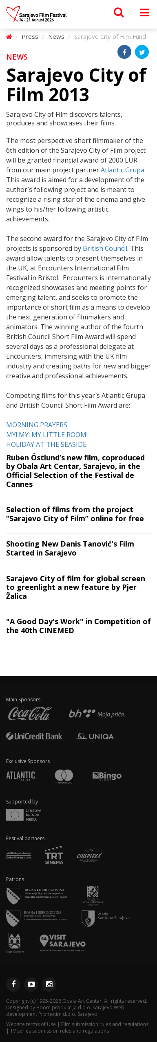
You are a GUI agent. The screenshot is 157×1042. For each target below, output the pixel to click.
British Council (105, 248)
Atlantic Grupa (122, 169)
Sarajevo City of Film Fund (110, 36)
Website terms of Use (31, 1024)
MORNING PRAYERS (36, 424)
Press (30, 36)
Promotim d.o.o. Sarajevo (67, 1014)
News (56, 36)
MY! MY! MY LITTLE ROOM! (47, 434)
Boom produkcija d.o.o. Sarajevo (74, 1007)
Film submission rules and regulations (104, 1024)
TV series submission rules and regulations (59, 1030)
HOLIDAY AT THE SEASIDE (46, 444)
